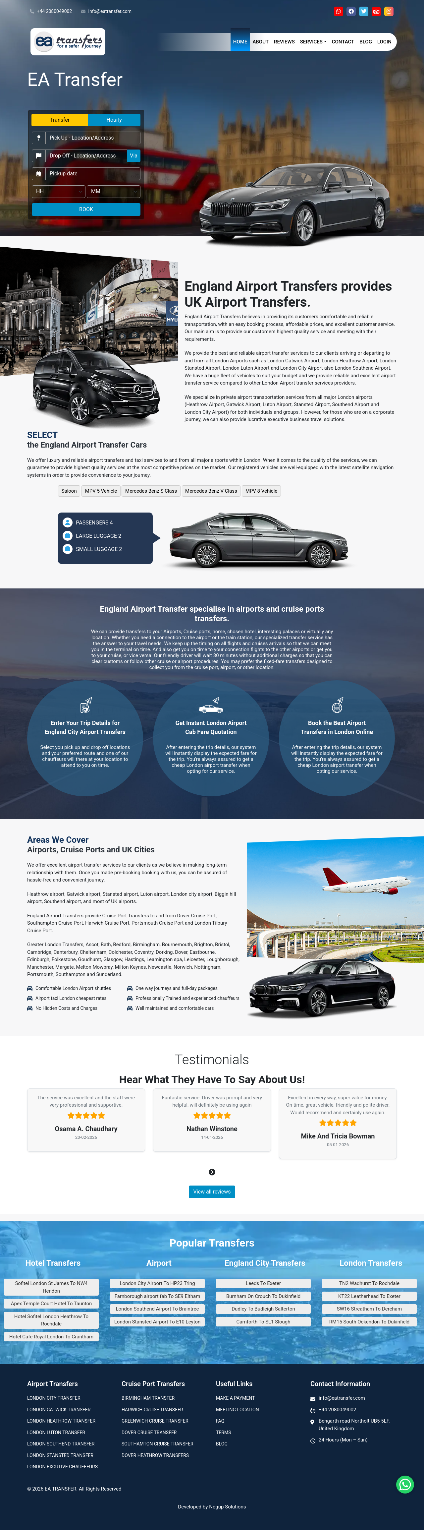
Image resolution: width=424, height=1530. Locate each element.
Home (240, 42)
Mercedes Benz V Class (211, 491)
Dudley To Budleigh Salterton (263, 1309)
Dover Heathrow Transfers (155, 1455)
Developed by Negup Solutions (212, 1507)
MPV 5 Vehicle (101, 491)
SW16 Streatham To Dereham (369, 1309)
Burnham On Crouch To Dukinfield (263, 1296)
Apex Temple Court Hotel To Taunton (51, 1304)
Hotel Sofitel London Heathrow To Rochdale (51, 1320)
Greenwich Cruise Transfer (155, 1421)
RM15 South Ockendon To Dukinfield (369, 1322)
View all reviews (212, 1192)
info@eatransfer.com (106, 11)
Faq (220, 1421)
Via (133, 156)
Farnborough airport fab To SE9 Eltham (157, 1296)
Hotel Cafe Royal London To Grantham (51, 1337)
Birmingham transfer (148, 1398)
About (260, 42)
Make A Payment (235, 1398)
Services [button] (311, 42)
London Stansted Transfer (60, 1455)
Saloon (69, 491)
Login (384, 42)
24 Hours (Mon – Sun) (343, 1440)
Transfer (60, 120)
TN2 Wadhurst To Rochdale (369, 1283)
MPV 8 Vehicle (261, 491)
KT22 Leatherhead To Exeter (369, 1296)
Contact (343, 42)
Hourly (114, 120)
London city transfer (53, 1398)
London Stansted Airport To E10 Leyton (157, 1322)
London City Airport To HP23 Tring (157, 1283)
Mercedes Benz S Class (151, 491)
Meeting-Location (237, 1409)
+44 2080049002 (51, 11)
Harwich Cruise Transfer (152, 1409)
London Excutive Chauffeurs (62, 1466)
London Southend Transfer (60, 1443)
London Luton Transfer (56, 1432)
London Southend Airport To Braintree (157, 1309)
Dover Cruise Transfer (149, 1432)
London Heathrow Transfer (61, 1421)
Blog (365, 42)
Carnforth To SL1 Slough (264, 1322)
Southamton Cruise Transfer (157, 1443)
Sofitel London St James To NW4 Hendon (51, 1287)
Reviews (284, 42)
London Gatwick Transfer (58, 1409)
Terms (223, 1432)
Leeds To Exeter (263, 1283)
